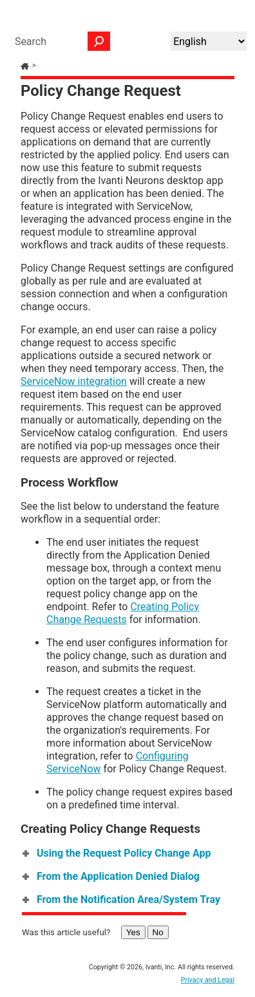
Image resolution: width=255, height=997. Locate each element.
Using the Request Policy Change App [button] (117, 853)
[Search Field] (59, 41)
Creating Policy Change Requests (122, 613)
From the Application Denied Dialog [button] (112, 876)
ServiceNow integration (74, 381)
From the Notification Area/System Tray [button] (122, 899)
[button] (99, 41)
